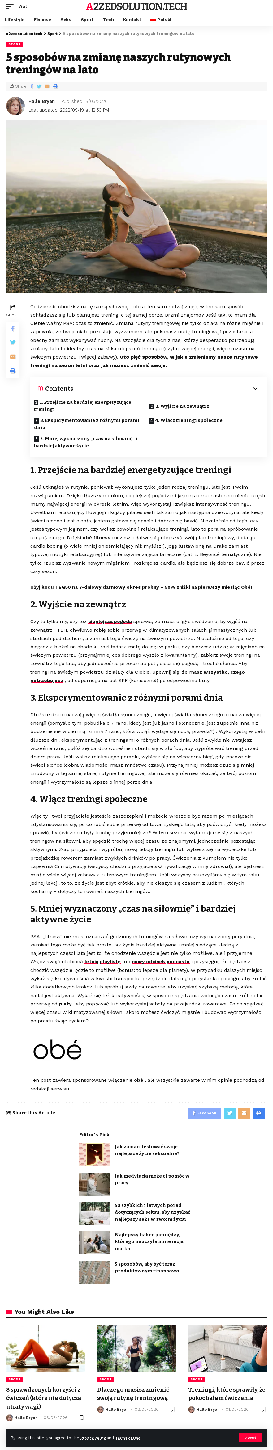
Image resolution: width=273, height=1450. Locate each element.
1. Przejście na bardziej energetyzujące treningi (86, 405)
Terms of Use (133, 1437)
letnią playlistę (102, 962)
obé (138, 1081)
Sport (14, 44)
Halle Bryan (41, 101)
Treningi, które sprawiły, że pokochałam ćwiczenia (226, 1399)
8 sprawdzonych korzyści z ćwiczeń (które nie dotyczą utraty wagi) (45, 1399)
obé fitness (97, 539)
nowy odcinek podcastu (162, 962)
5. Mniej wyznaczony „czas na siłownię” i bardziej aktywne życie (89, 442)
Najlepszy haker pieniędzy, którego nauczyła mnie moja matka (149, 1243)
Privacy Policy (95, 1437)
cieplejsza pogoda (111, 623)
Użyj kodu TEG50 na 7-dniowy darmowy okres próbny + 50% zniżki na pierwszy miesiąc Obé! (146, 589)
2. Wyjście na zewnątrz (186, 404)
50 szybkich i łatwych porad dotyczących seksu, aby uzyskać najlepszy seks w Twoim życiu (152, 1214)
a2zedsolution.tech (136, 6)
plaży (65, 1004)
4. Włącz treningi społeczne (193, 420)
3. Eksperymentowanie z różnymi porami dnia (90, 424)
